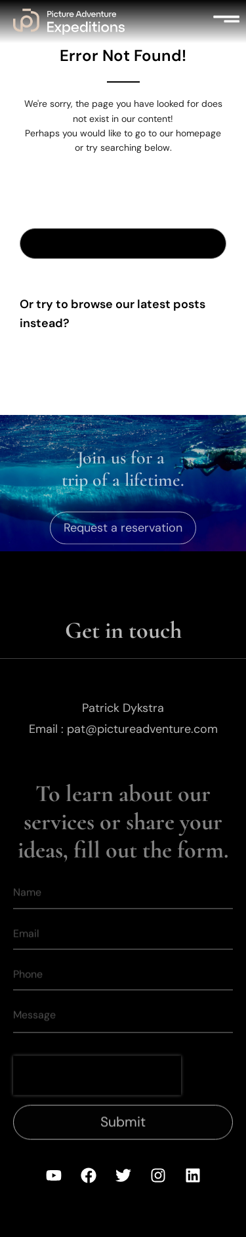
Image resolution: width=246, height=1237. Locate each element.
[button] (226, 21)
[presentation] (97, 1089)
